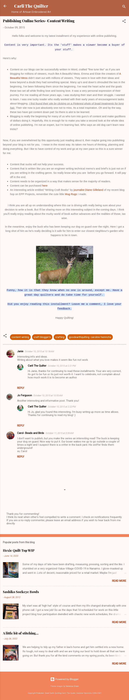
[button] (124, 22)
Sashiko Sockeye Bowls (21, 592)
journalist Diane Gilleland (88, 189)
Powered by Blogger (64, 679)
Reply (20, 388)
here (44, 185)
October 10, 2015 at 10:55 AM (48, 395)
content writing (20, 337)
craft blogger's (42, 337)
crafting (59, 337)
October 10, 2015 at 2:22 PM (62, 406)
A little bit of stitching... (21, 633)
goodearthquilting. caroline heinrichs (90, 337)
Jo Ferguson (24, 395)
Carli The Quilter (31, 6)
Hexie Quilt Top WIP (19, 550)
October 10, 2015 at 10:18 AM (39, 351)
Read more (119, 580)
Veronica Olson (72, 686)
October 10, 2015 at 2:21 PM (62, 365)
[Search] (124, 7)
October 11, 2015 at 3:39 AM (59, 433)
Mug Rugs (71, 194)
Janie (20, 351)
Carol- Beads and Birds (30, 433)
